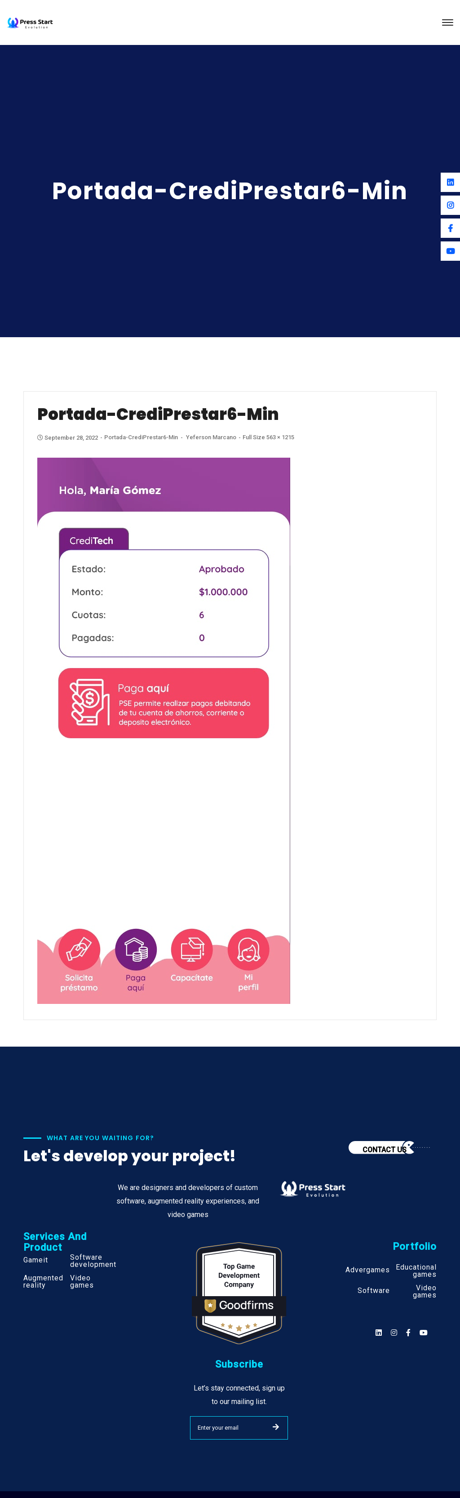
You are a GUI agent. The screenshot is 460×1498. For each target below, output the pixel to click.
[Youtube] (450, 251)
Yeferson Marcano (211, 437)
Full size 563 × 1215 (268, 437)
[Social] (424, 1333)
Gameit (35, 1260)
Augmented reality (43, 1282)
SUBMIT (275, 1427)
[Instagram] (450, 205)
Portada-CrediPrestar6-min (141, 437)
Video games (82, 1282)
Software (374, 1290)
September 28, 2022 (68, 437)
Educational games (416, 1271)
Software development (93, 1261)
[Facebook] (450, 228)
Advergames (367, 1270)
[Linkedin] (450, 182)
